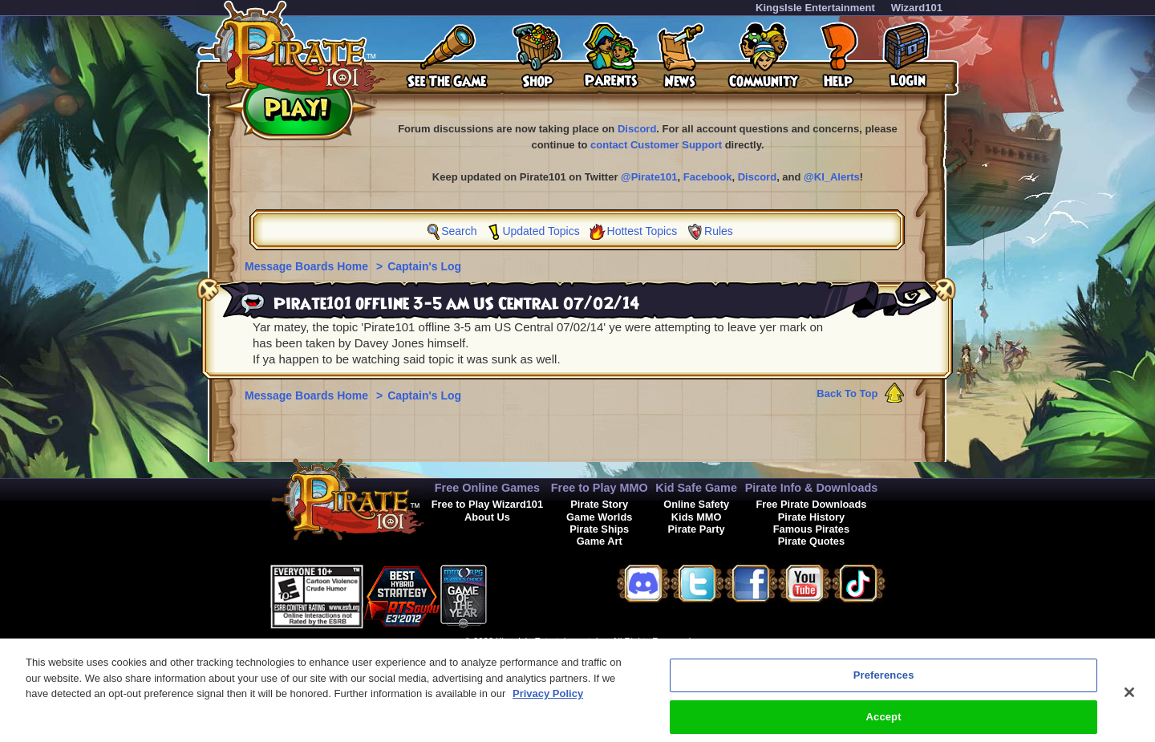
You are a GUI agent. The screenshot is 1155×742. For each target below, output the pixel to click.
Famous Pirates (811, 529)
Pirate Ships (599, 529)
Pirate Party (696, 529)
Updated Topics (540, 231)
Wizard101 (916, 8)
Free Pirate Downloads (811, 504)
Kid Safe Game (696, 487)
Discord (637, 129)
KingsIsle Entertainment (815, 8)
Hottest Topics (642, 231)
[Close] (1129, 707)
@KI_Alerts (832, 177)
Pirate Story (599, 504)
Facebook (707, 177)
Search (458, 231)
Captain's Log (424, 266)
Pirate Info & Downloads (811, 487)
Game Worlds (599, 517)
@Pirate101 (649, 177)
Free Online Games (487, 487)
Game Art (599, 541)
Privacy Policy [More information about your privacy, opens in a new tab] (548, 709)
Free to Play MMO (599, 487)
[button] (527, 594)
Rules (718, 231)
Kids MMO (696, 517)
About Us (487, 517)
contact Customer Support (656, 145)
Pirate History (811, 517)
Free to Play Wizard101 (487, 504)
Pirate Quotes (811, 541)
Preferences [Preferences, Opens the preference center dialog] (883, 690)
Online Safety (696, 504)
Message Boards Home (308, 266)
